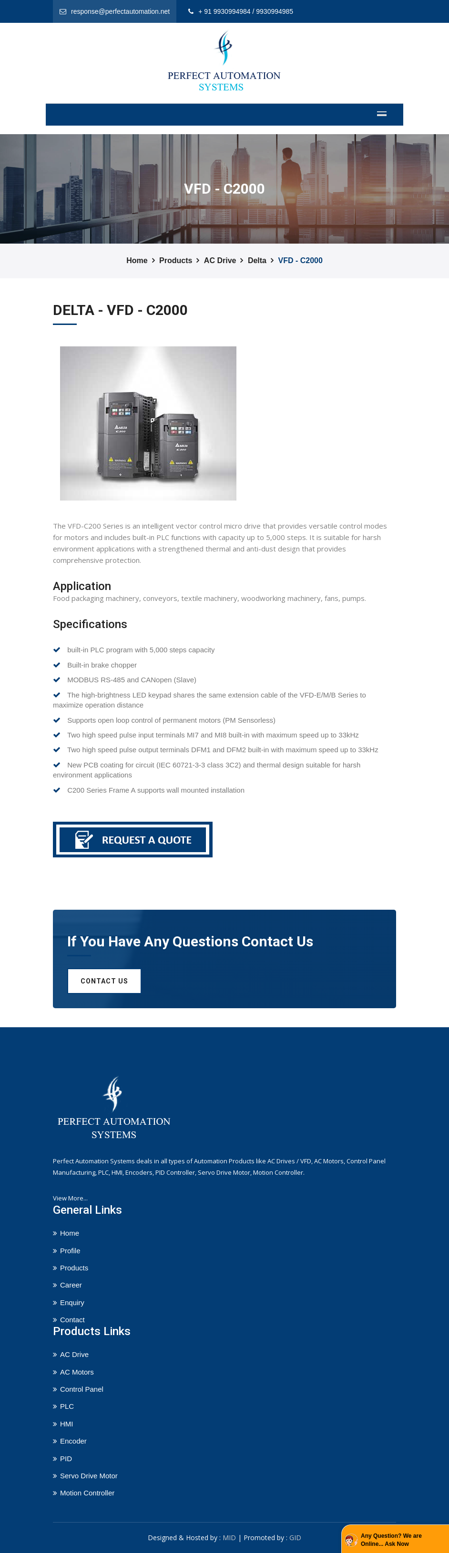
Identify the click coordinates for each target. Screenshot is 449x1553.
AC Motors (77, 1372)
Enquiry (72, 1302)
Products (175, 260)
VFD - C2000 (300, 260)
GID (295, 1537)
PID (66, 1459)
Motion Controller (87, 1493)
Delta (257, 260)
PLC (67, 1406)
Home (136, 260)
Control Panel (81, 1389)
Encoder (73, 1441)
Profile (70, 1251)
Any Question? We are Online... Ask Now (391, 1540)
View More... (70, 1198)
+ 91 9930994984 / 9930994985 (245, 11)
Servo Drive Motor (89, 1476)
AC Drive (220, 260)
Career (71, 1285)
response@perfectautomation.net (120, 11)
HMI (66, 1424)
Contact (72, 1320)
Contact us (104, 981)
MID (229, 1537)
